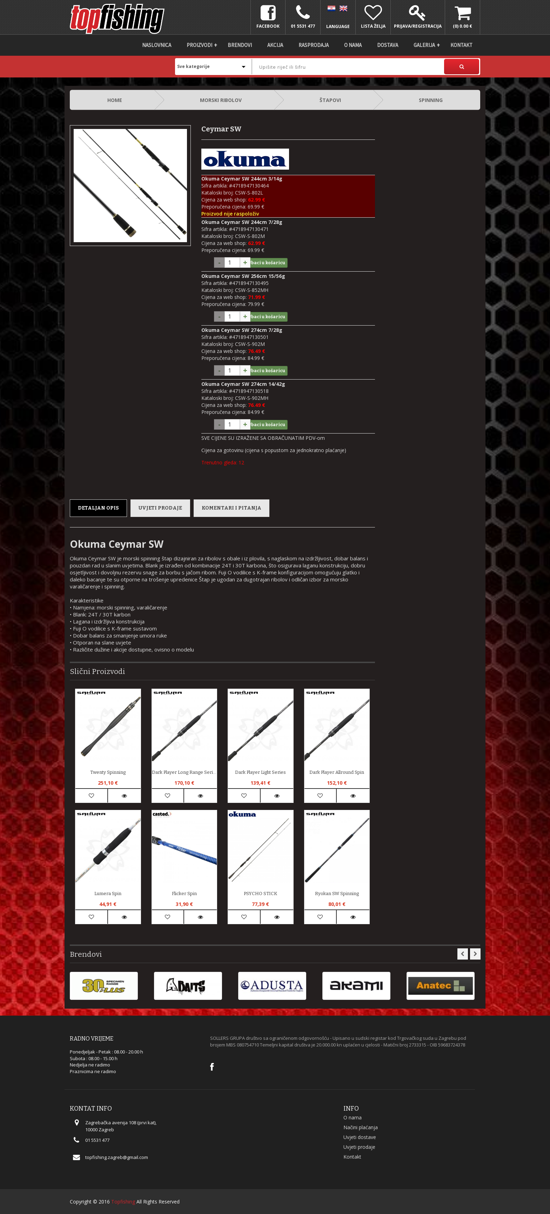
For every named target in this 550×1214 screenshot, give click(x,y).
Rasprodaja (314, 45)
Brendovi (240, 45)
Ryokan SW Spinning (337, 893)
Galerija (424, 45)
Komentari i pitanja (231, 508)
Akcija (275, 45)
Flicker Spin (184, 893)
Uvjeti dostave (359, 1137)
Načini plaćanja (360, 1127)
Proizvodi (199, 45)
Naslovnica (156, 45)
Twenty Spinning (108, 772)
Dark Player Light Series (260, 772)
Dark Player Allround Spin (336, 772)
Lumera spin (107, 893)
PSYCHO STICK (260, 893)
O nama (353, 45)
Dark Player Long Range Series (184, 772)
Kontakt (461, 45)
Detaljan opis (98, 508)
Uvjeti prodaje (160, 508)
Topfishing (123, 1201)
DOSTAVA (387, 45)
